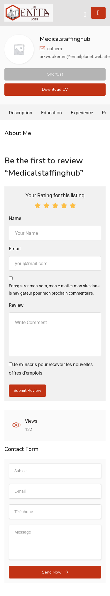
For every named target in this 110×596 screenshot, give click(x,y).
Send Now (55, 572)
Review (16, 305)
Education (51, 113)
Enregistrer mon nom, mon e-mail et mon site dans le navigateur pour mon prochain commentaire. (54, 290)
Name (15, 218)
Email (15, 248)
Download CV (55, 89)
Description (20, 113)
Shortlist (55, 74)
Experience (82, 113)
